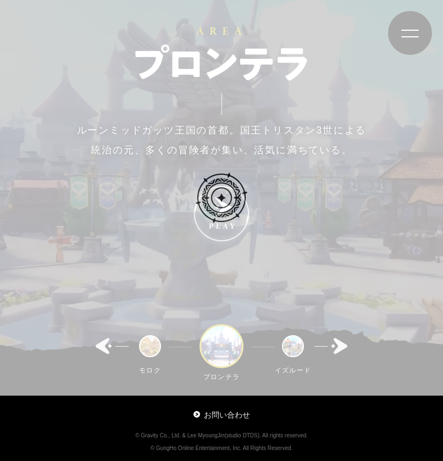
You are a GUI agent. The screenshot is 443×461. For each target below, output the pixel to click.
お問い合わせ (221, 414)
